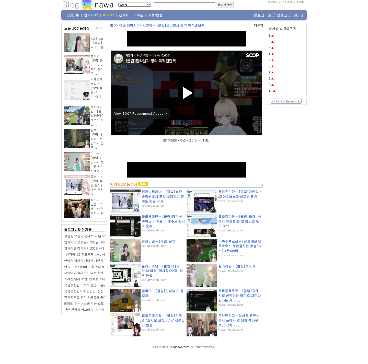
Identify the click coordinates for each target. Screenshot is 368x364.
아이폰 (138, 15)
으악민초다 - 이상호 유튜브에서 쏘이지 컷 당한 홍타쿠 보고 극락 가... (238, 320)
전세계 (124, 15)
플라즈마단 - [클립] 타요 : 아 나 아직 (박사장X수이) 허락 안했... (162, 271)
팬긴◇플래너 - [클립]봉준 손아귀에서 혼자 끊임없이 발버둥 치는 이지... (163, 196)
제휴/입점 (155, 15)
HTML (204, 140)
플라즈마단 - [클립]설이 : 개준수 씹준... (96, 115)
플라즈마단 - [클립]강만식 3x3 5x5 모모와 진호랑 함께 (239, 194)
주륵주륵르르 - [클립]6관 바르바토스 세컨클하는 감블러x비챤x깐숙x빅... (239, 246)
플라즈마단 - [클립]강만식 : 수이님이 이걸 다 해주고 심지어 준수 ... (163, 221)
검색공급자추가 (297, 2)
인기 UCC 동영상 (123, 184)
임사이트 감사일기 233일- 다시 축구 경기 (92, 248)
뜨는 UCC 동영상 (77, 28)
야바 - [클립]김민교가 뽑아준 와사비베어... (96, 162)
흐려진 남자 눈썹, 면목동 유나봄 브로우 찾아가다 (97, 279)
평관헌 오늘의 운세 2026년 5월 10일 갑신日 (94, 236)
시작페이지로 (275, 2)
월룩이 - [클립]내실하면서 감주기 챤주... (96, 138)
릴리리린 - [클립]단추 (158, 241)
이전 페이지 (127, 25)
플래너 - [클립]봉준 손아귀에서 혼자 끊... (96, 64)
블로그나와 (262, 15)
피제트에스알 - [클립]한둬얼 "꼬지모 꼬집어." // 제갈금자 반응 (163, 320)
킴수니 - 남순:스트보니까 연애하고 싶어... (97, 208)
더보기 (100, 28)
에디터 (193, 140)
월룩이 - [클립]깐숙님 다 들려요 (162, 293)
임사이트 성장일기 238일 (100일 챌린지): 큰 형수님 (99, 242)
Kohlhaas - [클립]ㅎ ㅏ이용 (96, 42)
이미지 (297, 15)
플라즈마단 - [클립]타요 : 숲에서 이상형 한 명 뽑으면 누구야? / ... (239, 221)
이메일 (172, 140)
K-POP (108, 15)
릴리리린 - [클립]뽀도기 (236, 266)
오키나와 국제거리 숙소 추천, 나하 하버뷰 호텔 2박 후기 (102, 273)
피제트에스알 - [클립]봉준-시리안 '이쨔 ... (96, 90)
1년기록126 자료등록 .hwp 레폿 (86, 254)
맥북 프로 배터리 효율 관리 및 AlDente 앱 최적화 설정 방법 (104, 266)
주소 (183, 140)
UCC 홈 (73, 15)
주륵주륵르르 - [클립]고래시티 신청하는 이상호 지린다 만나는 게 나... (239, 295)
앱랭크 (282, 15)
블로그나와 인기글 (77, 229)
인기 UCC (91, 15)
